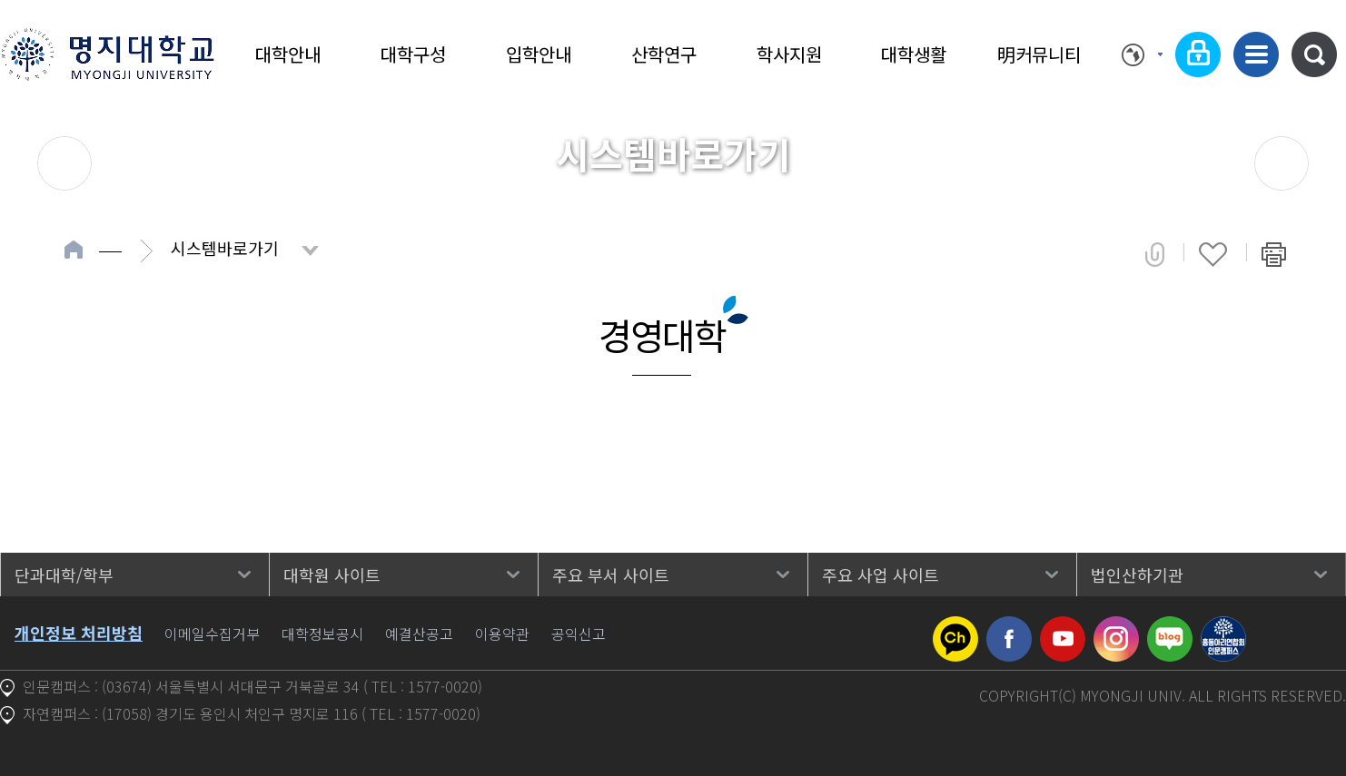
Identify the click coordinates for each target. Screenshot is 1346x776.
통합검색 (1314, 54)
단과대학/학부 (64, 574)
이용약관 (502, 633)
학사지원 (789, 54)
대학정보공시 (322, 633)
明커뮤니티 (1039, 54)
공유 (1154, 254)
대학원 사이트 (332, 574)
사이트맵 (1256, 54)
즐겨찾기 (1213, 254)
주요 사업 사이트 (880, 574)
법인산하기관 (1137, 574)
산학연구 (664, 54)
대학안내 (288, 54)
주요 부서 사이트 (610, 574)
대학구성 (413, 54)
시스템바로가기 (224, 248)
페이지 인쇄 (1274, 254)
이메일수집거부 (212, 633)
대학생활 (913, 54)
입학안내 (538, 54)
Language (1142, 54)
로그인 (1198, 54)
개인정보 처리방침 (79, 632)
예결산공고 (419, 633)
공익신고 (578, 633)
